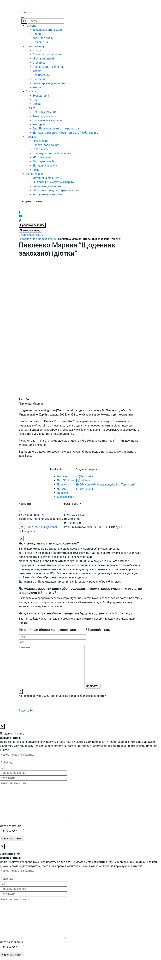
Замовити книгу (30, 230)
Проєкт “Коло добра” (46, 145)
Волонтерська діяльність (49, 83)
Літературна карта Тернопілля (52, 153)
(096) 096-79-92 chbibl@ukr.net (38, 527)
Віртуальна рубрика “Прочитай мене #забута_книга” (66, 132)
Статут (37, 50)
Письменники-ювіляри (47, 120)
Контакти (39, 87)
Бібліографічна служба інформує (54, 182)
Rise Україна (40, 141)
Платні (37, 99)
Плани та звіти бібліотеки (49, 66)
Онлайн (37, 103)
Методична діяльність (47, 178)
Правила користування (47, 54)
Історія (37, 71)
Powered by (52, 710)
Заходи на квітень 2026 (47, 29)
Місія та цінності (43, 58)
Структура (39, 62)
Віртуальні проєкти (45, 165)
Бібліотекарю (34, 173)
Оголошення (41, 42)
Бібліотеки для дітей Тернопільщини (56, 190)
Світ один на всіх (43, 161)
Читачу (30, 108)
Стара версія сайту (31, 234)
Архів (36, 169)
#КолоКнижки (42, 157)
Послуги (31, 91)
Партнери (39, 79)
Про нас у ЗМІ (41, 75)
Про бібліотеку (35, 46)
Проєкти (31, 136)
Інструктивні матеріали (47, 194)
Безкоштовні (41, 95)
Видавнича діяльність (47, 186)
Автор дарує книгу (44, 116)
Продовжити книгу (32, 225)
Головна (31, 25)
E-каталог (27, 12)
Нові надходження (44, 112)
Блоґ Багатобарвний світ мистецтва (56, 128)
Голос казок (40, 149)
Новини (37, 33)
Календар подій (43, 38)
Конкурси (39, 124)
